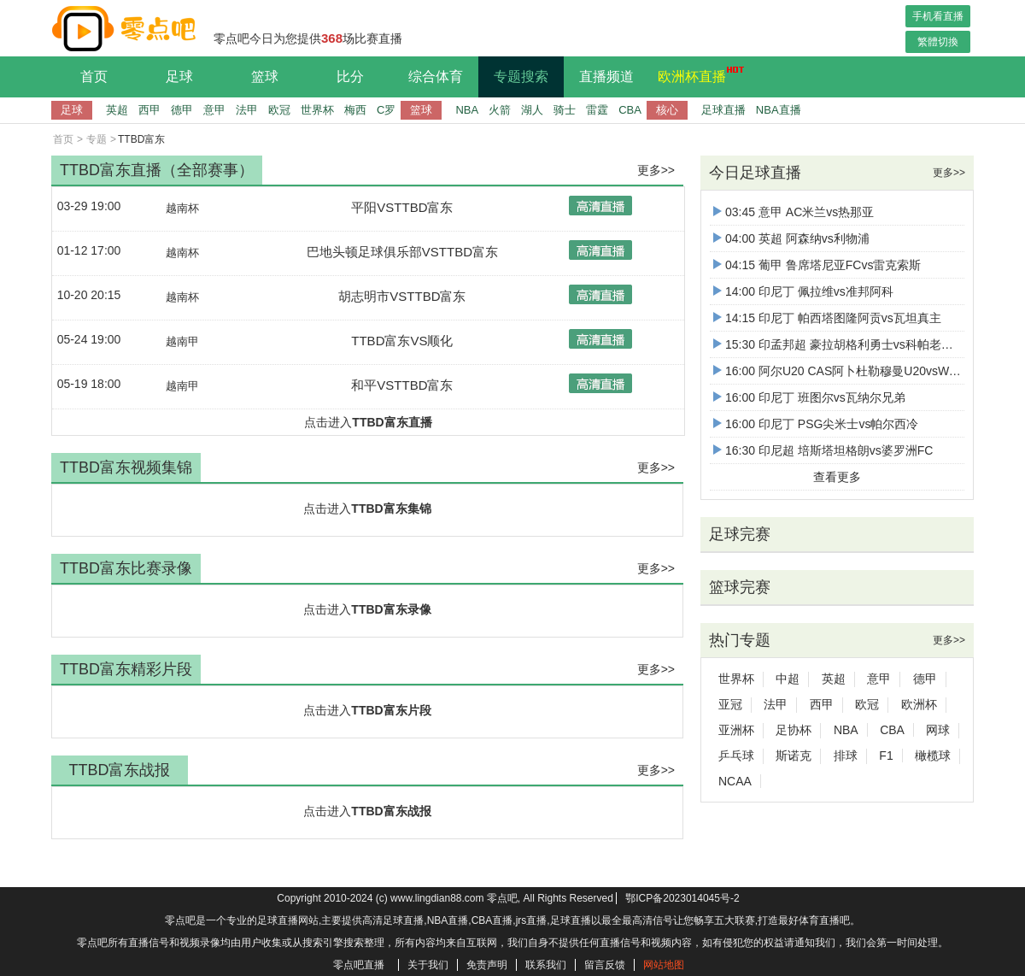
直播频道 (606, 76)
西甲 (149, 109)
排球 (846, 755)
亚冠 (730, 704)
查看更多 (837, 477)
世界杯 (317, 109)
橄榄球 (933, 755)
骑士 (565, 109)
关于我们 (427, 965)
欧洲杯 (919, 704)
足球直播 (723, 109)
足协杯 (793, 730)
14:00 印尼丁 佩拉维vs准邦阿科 (803, 291)
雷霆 (597, 109)
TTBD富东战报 (390, 811)
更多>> (656, 170)
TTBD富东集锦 (390, 508)
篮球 (264, 76)
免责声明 (486, 965)
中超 (788, 678)
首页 (94, 76)
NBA (466, 109)
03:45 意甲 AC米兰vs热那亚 (793, 212)
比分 (350, 76)
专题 (96, 139)
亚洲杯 (736, 730)
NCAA (735, 781)
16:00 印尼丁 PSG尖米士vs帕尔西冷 (815, 424)
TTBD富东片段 (390, 710)
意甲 (214, 109)
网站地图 (663, 965)
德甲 (182, 109)
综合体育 (435, 76)
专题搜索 (521, 76)
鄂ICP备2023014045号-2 (682, 898)
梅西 (355, 109)
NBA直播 (778, 109)
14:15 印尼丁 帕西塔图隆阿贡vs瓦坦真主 (827, 318)
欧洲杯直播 (696, 74)
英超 (117, 109)
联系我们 (545, 965)
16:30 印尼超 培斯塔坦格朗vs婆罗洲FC (823, 450)
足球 (179, 76)
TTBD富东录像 (390, 609)
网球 (938, 730)
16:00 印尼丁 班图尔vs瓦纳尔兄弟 (809, 397)
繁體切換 (937, 42)
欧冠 (279, 109)
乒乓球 (736, 755)
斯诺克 (793, 755)
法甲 (247, 109)
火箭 (500, 109)
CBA (629, 109)
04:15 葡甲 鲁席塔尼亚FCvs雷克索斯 (817, 265)
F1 (886, 755)
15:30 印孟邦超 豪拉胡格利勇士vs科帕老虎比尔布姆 (857, 344)
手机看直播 (938, 16)
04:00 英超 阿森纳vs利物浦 (791, 238)
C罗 (386, 109)
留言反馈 (604, 965)
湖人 (532, 109)
